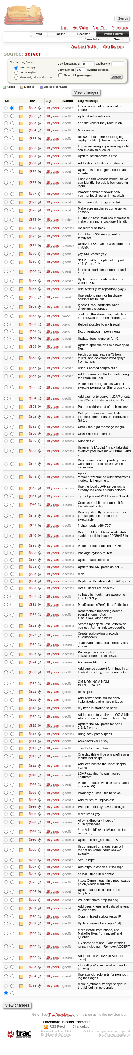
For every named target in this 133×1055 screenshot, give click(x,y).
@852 (32, 417)
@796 (32, 877)
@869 (32, 262)
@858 (32, 358)
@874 (32, 220)
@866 (32, 289)
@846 (32, 478)
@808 (32, 795)
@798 (32, 862)
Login (64, 27)
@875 (32, 210)
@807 (32, 802)
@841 (32, 527)
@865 (32, 297)
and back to (110, 63)
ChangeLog (80, 1029)
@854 (32, 399)
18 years (52, 108)
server (32, 54)
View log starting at (77, 63)
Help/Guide (80, 27)
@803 (32, 816)
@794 (32, 894)
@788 (32, 936)
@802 (32, 825)
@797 (32, 869)
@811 (32, 768)
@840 (32, 537)
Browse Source (112, 34)
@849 (32, 442)
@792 (32, 902)
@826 (32, 646)
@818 (32, 710)
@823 (32, 674)
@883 (32, 138)
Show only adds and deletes (33, 78)
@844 (32, 497)
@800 (32, 842)
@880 (32, 163)
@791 (32, 911)
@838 (32, 554)
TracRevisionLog (61, 1017)
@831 (32, 606)
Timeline (59, 34)
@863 (32, 316)
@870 (32, 254)
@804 (32, 809)
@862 (32, 325)
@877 (32, 194)
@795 (32, 885)
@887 (32, 108)
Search (118, 39)
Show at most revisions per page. (83, 69)
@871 (32, 246)
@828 (32, 627)
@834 (32, 582)
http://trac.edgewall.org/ (114, 1037)
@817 (32, 718)
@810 (32, 777)
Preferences (120, 27)
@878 (32, 183)
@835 (32, 575)
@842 (32, 517)
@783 (32, 988)
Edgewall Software (57, 1037)
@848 (32, 452)
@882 (32, 148)
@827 (32, 637)
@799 (32, 852)
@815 (32, 736)
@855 (32, 388)
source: (13, 54)
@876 (32, 202)
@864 (32, 307)
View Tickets (93, 39)
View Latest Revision (84, 46)
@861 (32, 332)
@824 (32, 664)
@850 (32, 435)
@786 (32, 960)
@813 (32, 750)
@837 (32, 561)
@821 (32, 693)
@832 (32, 598)
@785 (32, 970)
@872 (32, 236)
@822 (32, 685)
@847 (32, 465)
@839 (32, 547)
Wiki (39, 34)
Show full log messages (75, 75)
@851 (32, 427)
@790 (32, 919)
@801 (32, 834)
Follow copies (25, 73)
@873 (32, 228)
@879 (32, 171)
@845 (32, 489)
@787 (32, 949)
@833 (32, 589)
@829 (32, 616)
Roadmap (83, 34)
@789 (32, 926)
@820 (32, 701)
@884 (32, 130)
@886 (32, 116)
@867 (32, 281)
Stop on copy (24, 68)
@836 (32, 568)
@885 (32, 123)
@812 (32, 758)
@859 (32, 347)
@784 (32, 979)
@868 (32, 272)
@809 (32, 786)
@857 (32, 368)
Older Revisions (113, 46)
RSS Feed (57, 1029)
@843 (32, 505)
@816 (32, 727)
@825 (32, 655)
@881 (32, 156)
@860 (32, 339)
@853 (32, 407)
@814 (32, 743)
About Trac (100, 27)
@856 (32, 377)
